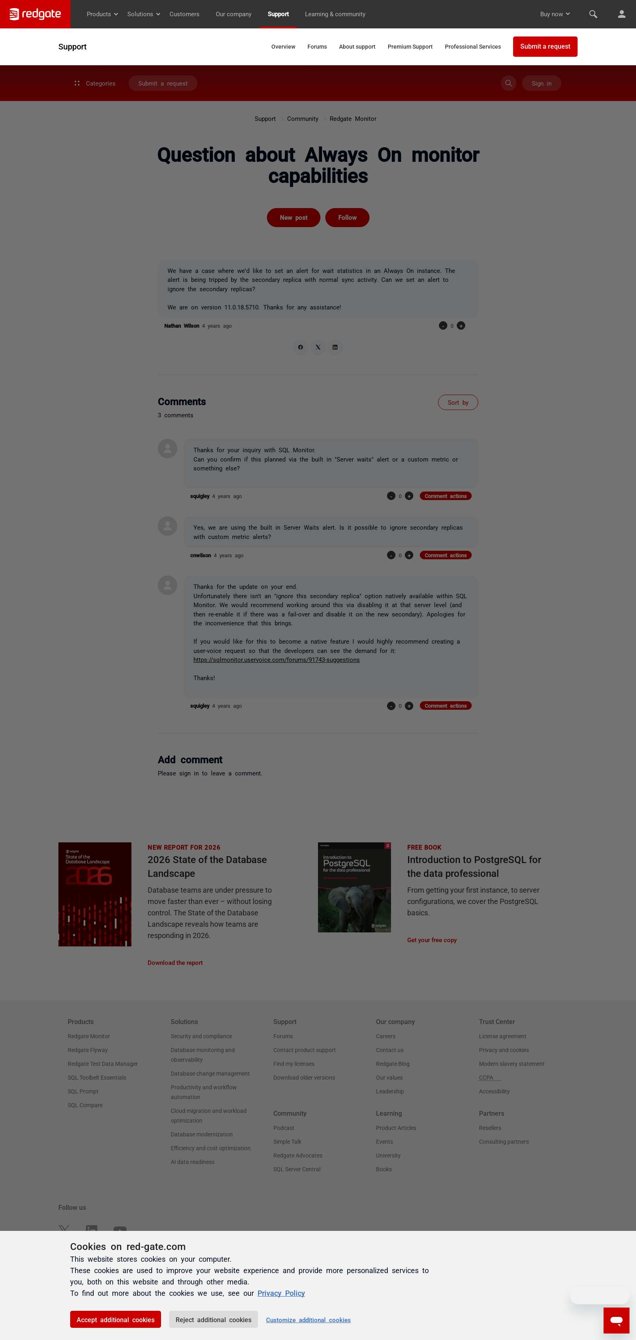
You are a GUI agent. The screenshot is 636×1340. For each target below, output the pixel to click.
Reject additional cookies (213, 1319)
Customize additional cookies (308, 1319)
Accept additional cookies (116, 1319)
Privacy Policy (281, 1292)
